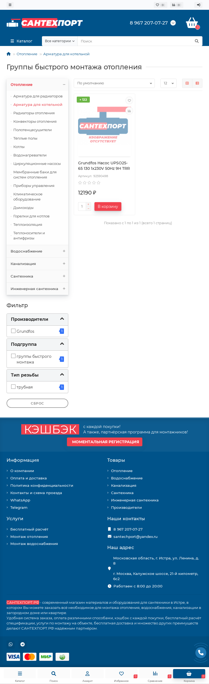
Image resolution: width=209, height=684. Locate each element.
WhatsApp (20, 500)
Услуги (15, 518)
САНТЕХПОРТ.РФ (23, 602)
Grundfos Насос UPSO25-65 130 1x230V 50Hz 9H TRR (104, 166)
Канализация (39, 264)
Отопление (27, 54)
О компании (22, 471)
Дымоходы (23, 207)
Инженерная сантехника (39, 289)
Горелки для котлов (31, 216)
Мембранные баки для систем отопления (35, 174)
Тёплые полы (25, 138)
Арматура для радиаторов (38, 96)
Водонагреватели (30, 155)
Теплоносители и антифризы (29, 235)
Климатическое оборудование (27, 196)
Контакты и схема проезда (36, 493)
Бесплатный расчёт (29, 529)
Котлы (18, 146)
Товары (116, 460)
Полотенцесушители (32, 130)
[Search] (139, 41)
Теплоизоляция (27, 224)
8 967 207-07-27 (128, 529)
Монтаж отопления (29, 536)
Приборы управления (33, 185)
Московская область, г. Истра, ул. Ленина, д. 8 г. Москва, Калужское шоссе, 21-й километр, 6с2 (156, 568)
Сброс (37, 403)
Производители (126, 507)
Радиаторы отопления (34, 113)
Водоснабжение (39, 251)
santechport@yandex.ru (135, 536)
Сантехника (39, 276)
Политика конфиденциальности (41, 485)
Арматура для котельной (66, 54)
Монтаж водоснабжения (34, 543)
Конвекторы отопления (35, 121)
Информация (23, 460)
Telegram (18, 507)
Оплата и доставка (28, 478)
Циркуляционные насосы (37, 163)
